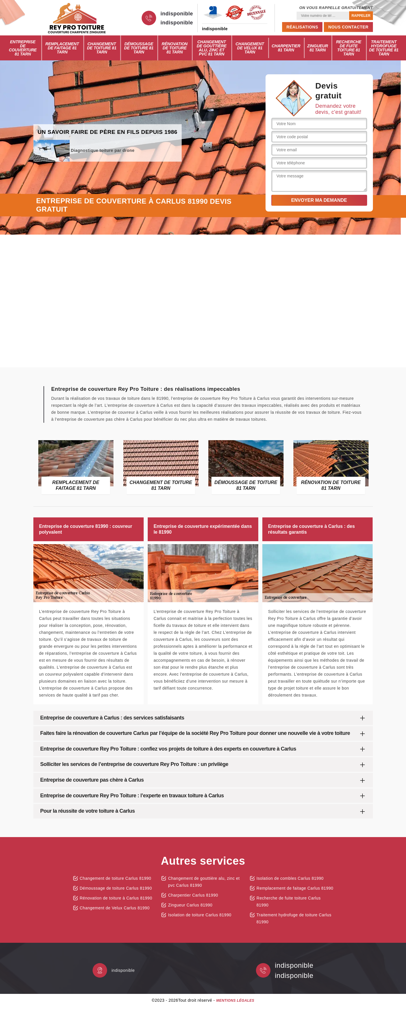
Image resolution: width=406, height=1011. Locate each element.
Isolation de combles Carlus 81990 (290, 878)
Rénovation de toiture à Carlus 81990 (116, 898)
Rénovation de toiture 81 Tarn (174, 48)
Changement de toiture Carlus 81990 (115, 878)
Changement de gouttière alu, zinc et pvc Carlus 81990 (204, 882)
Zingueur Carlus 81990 (190, 905)
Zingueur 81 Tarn (317, 48)
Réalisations (302, 27)
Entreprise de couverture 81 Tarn (23, 47)
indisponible (176, 14)
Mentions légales (235, 1001)
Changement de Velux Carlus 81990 (115, 908)
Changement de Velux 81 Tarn (250, 48)
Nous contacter (348, 27)
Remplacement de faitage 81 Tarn (62, 48)
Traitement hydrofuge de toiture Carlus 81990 (294, 918)
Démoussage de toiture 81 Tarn (139, 48)
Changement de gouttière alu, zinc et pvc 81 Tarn (212, 47)
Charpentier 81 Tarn (286, 48)
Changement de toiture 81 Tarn (101, 48)
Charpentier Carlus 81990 (193, 895)
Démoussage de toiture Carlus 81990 (116, 888)
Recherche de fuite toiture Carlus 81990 (289, 901)
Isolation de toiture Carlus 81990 (199, 915)
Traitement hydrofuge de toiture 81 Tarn (383, 47)
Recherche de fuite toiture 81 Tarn (348, 47)
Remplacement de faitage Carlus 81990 (295, 888)
